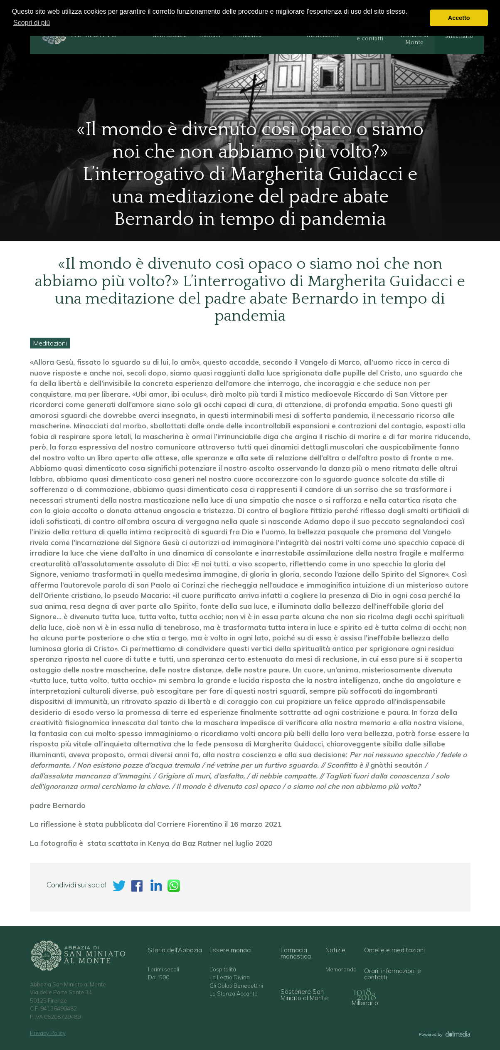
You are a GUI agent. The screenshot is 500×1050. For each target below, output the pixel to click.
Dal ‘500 (158, 977)
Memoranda (341, 969)
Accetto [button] (459, 18)
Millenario (365, 1003)
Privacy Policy (48, 1033)
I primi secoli (163, 969)
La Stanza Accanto (233, 994)
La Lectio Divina (229, 977)
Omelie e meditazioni (394, 950)
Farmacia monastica (296, 953)
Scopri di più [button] (31, 22)
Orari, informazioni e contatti (392, 974)
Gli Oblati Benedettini (236, 986)
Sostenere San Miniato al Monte (304, 995)
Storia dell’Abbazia (175, 950)
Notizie (335, 950)
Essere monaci (230, 950)
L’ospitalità (222, 969)
